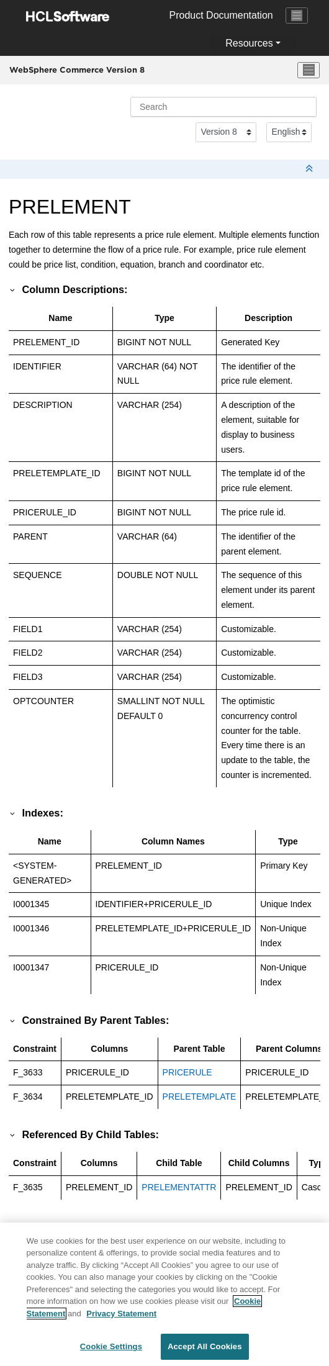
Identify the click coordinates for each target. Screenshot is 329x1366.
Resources (249, 43)
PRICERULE (187, 1072)
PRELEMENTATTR (179, 1187)
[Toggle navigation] (297, 15)
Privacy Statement (121, 1319)
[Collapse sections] (310, 169)
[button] (13, 289)
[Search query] (223, 107)
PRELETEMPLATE (200, 1096)
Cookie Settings (111, 1353)
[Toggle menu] (308, 70)
